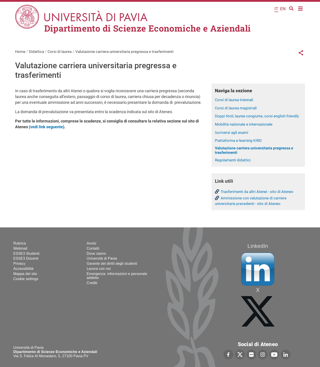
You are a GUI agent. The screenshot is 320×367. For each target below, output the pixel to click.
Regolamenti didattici (233, 160)
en (283, 8)
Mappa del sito (25, 274)
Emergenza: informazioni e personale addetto (117, 276)
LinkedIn (258, 246)
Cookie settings (25, 279)
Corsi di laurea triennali (234, 100)
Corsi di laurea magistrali (236, 108)
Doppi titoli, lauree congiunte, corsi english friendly (257, 116)
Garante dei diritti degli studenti (112, 263)
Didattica (36, 51)
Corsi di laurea (60, 51)
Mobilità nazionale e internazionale (243, 124)
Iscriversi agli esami (231, 132)
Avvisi (91, 243)
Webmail (20, 248)
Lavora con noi (99, 269)
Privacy (19, 263)
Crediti (92, 283)
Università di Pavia (102, 258)
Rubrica (19, 243)
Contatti (93, 248)
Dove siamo (96, 253)
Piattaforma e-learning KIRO (238, 140)
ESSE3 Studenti (26, 253)
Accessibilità (23, 269)
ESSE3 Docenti (25, 258)
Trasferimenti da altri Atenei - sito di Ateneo (257, 191)
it (276, 8)
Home (300, 8)
